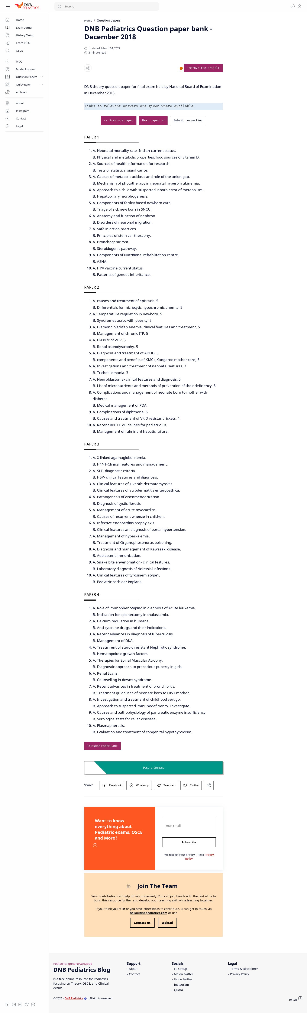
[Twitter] (27, 1004)
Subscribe (213, 842)
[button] (293, 6)
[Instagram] (14, 1004)
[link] (228, 68)
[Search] (106, 6)
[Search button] (59, 6)
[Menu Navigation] (8, 6)
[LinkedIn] (20, 1004)
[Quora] (33, 1004)
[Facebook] (7, 1004)
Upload (191, 923)
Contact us (166, 923)
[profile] (299, 6)
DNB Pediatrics (76, 998)
